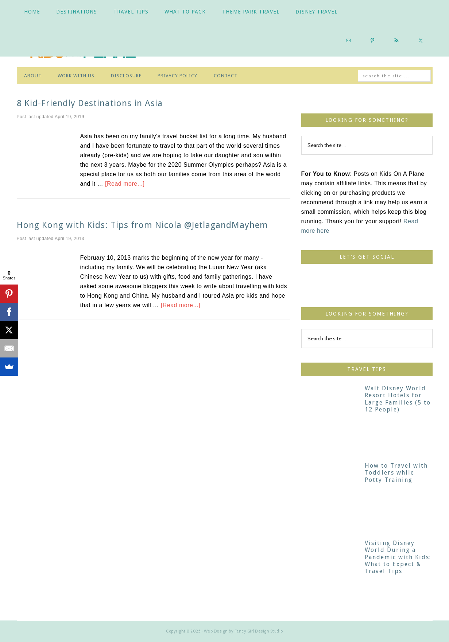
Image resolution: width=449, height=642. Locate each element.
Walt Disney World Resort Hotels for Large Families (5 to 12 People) (398, 399)
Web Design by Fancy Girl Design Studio (243, 631)
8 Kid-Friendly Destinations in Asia (90, 103)
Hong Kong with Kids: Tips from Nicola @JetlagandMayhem (142, 225)
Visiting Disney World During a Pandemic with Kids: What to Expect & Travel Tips (398, 557)
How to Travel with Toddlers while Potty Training (396, 472)
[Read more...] (124, 184)
